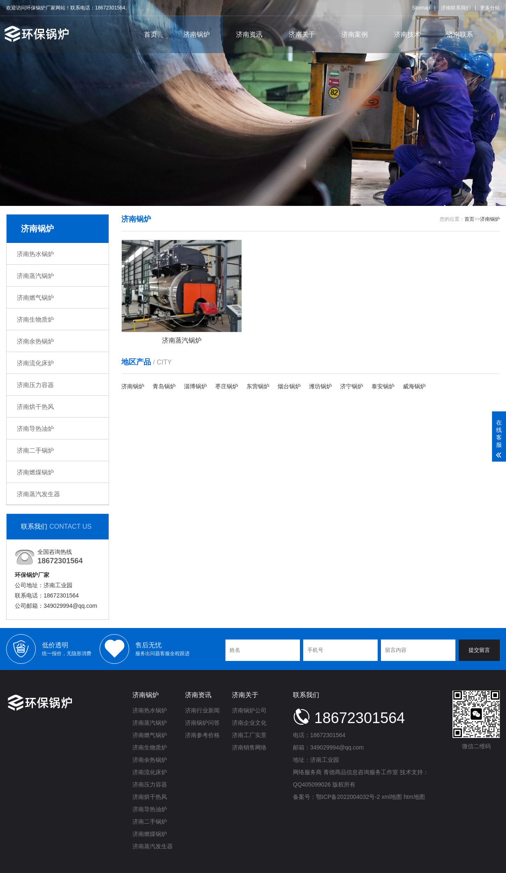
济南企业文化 (249, 722)
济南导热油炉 (35, 428)
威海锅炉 (414, 386)
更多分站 (490, 8)
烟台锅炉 (289, 386)
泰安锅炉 (383, 386)
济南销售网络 (249, 747)
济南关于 (302, 34)
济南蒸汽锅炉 (35, 275)
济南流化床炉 (35, 362)
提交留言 (479, 650)
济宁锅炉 (351, 386)
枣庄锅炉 (226, 386)
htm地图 (414, 797)
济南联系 (460, 34)
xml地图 (392, 797)
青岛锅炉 (164, 386)
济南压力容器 (35, 384)
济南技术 (407, 34)
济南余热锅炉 (35, 341)
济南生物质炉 (35, 319)
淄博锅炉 (195, 386)
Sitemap (421, 8)
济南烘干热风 (35, 406)
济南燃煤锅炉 (35, 472)
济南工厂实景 (249, 735)
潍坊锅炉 (320, 386)
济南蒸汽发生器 (38, 493)
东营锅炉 (257, 386)
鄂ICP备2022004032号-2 (348, 797)
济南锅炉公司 (249, 710)
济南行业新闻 (202, 710)
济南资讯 (249, 34)
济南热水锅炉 (35, 253)
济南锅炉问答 (202, 722)
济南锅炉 (196, 34)
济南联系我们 (456, 8)
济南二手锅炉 (35, 450)
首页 (150, 34)
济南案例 (354, 34)
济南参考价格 (202, 735)
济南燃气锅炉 (35, 297)
